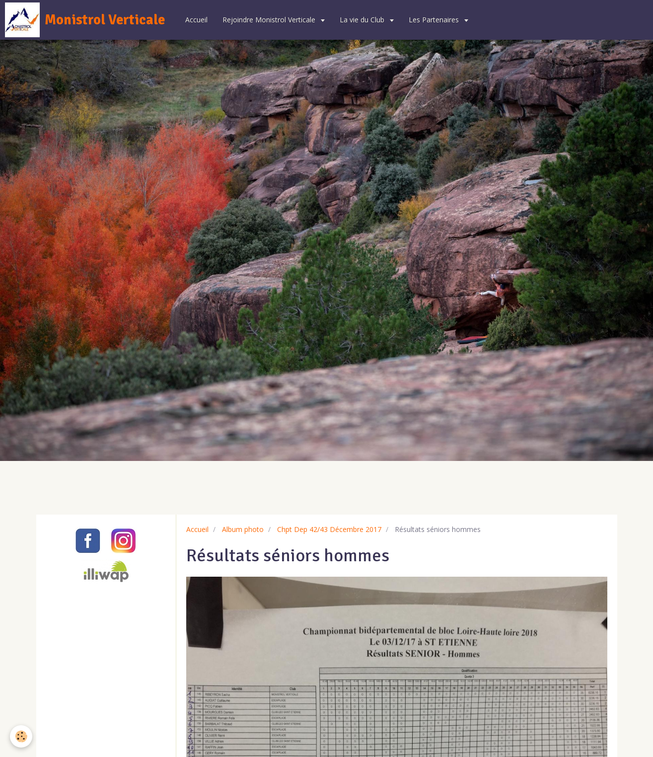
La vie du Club (363, 19)
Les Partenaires (435, 19)
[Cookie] (21, 736)
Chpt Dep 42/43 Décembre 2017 (329, 529)
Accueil (196, 19)
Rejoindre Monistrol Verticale (269, 19)
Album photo (243, 529)
